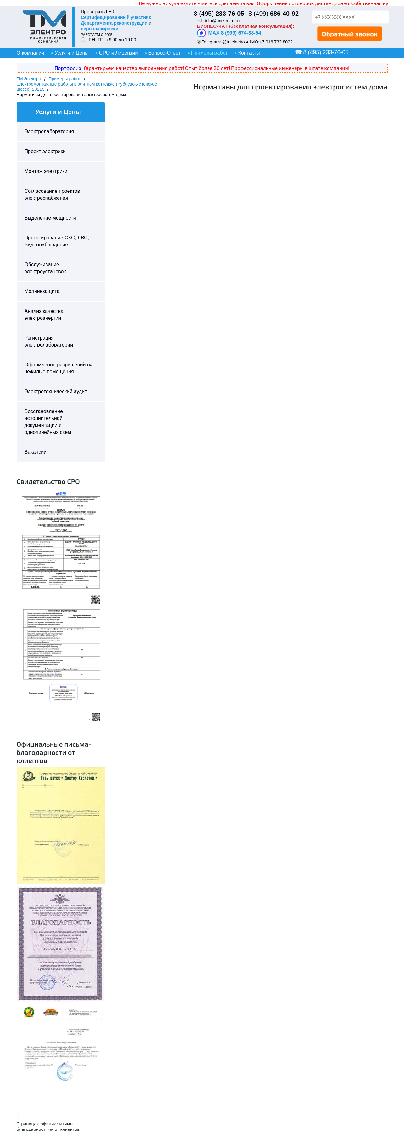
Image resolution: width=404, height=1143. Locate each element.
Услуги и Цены (72, 52)
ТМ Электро (29, 78)
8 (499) (273, 13)
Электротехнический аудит (56, 391)
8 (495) (219, 13)
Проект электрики (45, 151)
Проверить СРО (97, 11)
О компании (30, 52)
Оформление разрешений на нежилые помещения (59, 368)
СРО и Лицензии (118, 52)
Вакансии (36, 452)
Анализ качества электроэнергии (44, 314)
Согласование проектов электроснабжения (52, 194)
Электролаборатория (49, 131)
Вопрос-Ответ (164, 52)
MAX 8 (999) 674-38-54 (229, 33)
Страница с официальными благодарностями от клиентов (48, 1126)
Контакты (249, 52)
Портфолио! (69, 68)
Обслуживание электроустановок (45, 268)
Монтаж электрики (46, 171)
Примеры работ (209, 52)
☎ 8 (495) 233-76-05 (322, 52)
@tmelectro (233, 41)
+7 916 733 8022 (276, 41)
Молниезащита (42, 291)
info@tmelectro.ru (222, 20)
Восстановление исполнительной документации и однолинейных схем (48, 422)
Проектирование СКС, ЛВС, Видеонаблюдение (57, 241)
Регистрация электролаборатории (49, 341)
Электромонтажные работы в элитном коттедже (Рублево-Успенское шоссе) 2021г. (87, 87)
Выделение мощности (50, 218)
